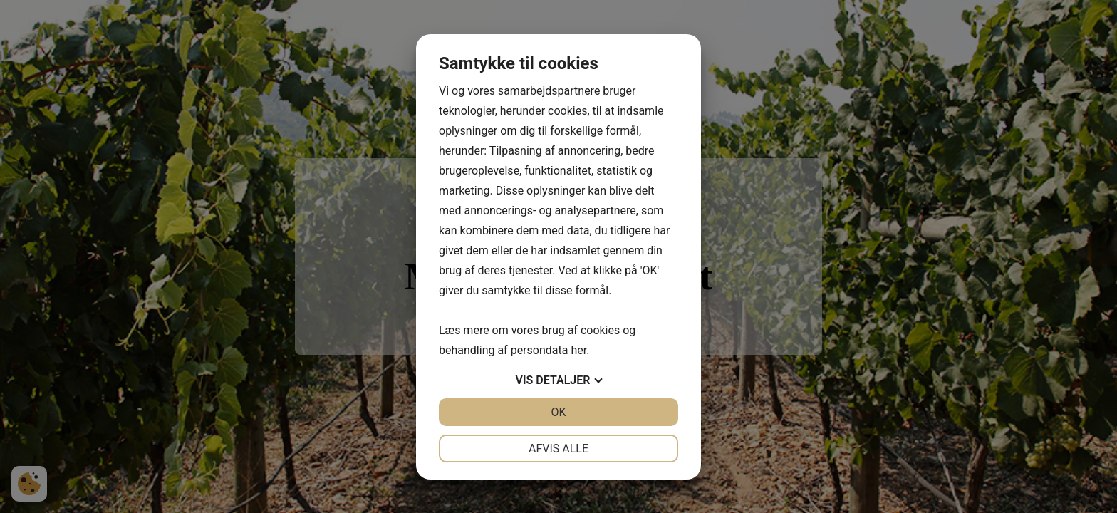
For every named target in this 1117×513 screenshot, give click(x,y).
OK (558, 412)
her (578, 350)
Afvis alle (558, 448)
